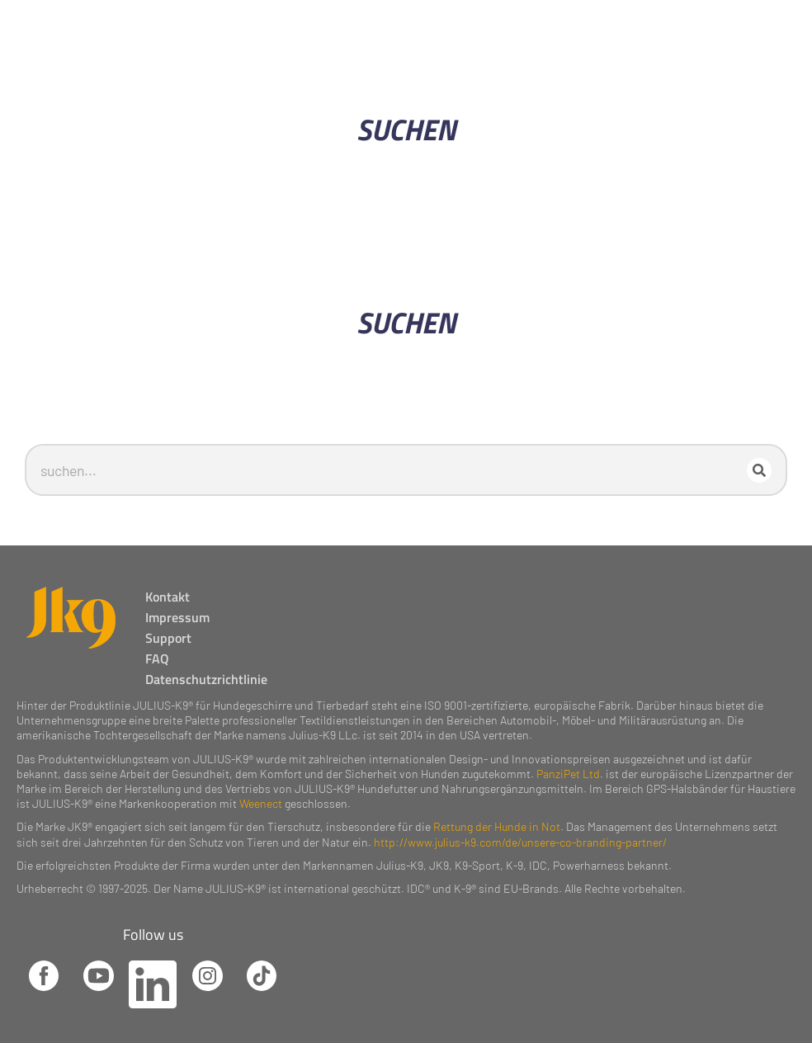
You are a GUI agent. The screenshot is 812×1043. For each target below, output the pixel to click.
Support (173, 627)
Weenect (260, 793)
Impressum (182, 606)
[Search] (764, 464)
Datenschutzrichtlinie (211, 668)
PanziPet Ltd (568, 763)
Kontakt (172, 586)
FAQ (162, 648)
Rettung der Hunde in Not (496, 816)
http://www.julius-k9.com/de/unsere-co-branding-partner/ (520, 831)
